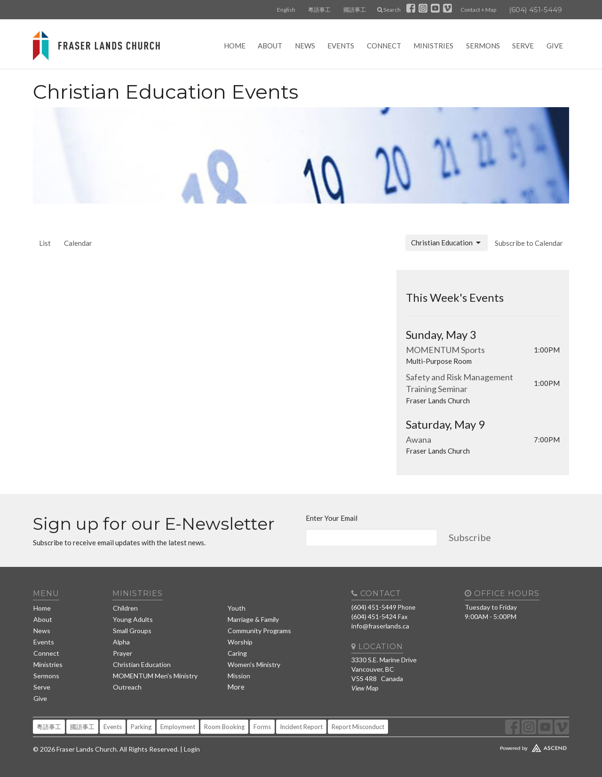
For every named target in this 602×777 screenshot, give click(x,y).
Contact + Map (478, 9)
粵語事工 (319, 9)
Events (340, 45)
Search (389, 9)
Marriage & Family (253, 619)
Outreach (127, 687)
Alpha (121, 642)
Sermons (483, 45)
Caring (237, 653)
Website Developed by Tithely (505, 746)
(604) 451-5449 (535, 9)
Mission (239, 676)
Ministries (433, 45)
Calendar (78, 243)
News (305, 45)
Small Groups (132, 631)
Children (125, 608)
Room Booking (224, 726)
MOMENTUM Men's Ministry (155, 676)
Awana (418, 439)
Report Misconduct (358, 726)
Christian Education (446, 243)
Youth (237, 608)
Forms (262, 726)
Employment (177, 726)
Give (555, 45)
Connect (384, 45)
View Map (364, 688)
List (45, 243)
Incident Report (301, 726)
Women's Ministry (254, 664)
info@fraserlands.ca (380, 626)
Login (192, 749)
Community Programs (259, 631)
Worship (240, 642)
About (270, 45)
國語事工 (354, 9)
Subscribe (470, 537)
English (286, 9)
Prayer (122, 653)
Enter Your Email (331, 518)
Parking (141, 726)
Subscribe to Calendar (529, 243)
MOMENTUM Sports (445, 350)
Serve (523, 45)
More (236, 687)
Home (235, 45)
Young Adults (133, 619)
